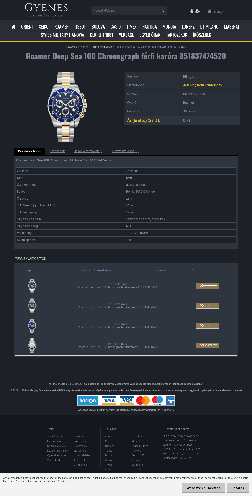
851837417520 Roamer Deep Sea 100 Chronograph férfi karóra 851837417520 (117, 306)
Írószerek (202, 34)
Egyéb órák (150, 34)
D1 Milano (209, 26)
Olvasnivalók (81, 464)
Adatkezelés (80, 460)
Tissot (80, 26)
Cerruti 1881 (101, 34)
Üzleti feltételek (82, 455)
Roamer (61, 26)
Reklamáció (80, 445)
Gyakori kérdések (56, 455)
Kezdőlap (71, 46)
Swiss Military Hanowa (62, 34)
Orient (27, 26)
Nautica (149, 26)
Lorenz (188, 26)
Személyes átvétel (57, 436)
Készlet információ (57, 450)
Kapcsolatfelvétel (56, 445)
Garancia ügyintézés (80, 439)
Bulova (98, 26)
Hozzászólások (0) (125, 151)
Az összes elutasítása (203, 488)
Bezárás (238, 488)
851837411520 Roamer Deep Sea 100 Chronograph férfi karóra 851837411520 (117, 345)
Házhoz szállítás (56, 441)
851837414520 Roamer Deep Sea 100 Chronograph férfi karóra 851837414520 (117, 325)
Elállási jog (80, 450)
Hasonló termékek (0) (88, 151)
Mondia (169, 26)
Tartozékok (176, 34)
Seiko (44, 26)
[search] (162, 10)
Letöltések (57, 151)
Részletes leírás (29, 151)
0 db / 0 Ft (221, 12)
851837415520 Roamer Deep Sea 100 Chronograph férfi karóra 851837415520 (117, 286)
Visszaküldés (54, 460)
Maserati (232, 26)
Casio (116, 26)
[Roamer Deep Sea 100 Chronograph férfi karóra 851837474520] (66, 71)
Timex (132, 26)
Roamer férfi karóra (102, 46)
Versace (126, 34)
